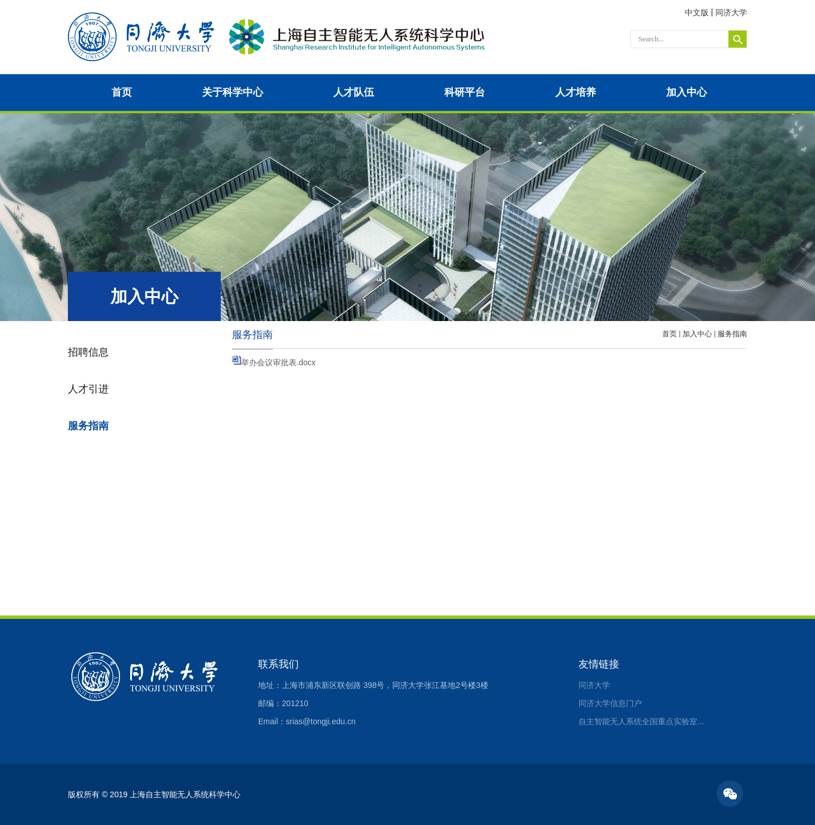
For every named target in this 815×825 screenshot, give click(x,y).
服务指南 (732, 334)
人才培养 (575, 92)
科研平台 (464, 92)
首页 (121, 92)
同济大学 (731, 12)
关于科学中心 (232, 92)
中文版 (697, 12)
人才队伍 (353, 92)
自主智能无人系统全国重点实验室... (641, 721)
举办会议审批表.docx (278, 362)
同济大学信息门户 (610, 703)
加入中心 (686, 92)
